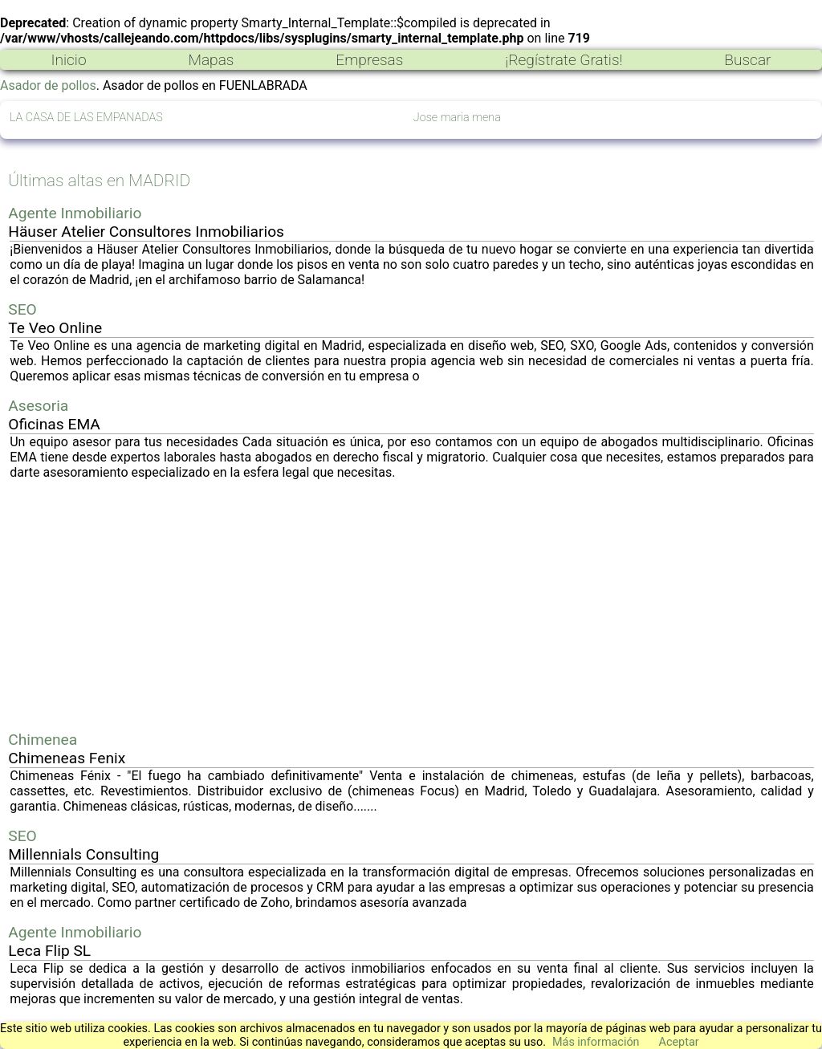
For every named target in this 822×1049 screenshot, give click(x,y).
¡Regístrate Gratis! (563, 60)
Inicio (68, 60)
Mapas (211, 60)
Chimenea (42, 739)
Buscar (747, 60)
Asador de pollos (48, 85)
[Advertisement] (412, 605)
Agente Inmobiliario (74, 213)
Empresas (369, 60)
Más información (596, 1042)
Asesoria (38, 405)
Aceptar (679, 1042)
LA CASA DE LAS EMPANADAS (86, 117)
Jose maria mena (457, 117)
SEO (22, 309)
